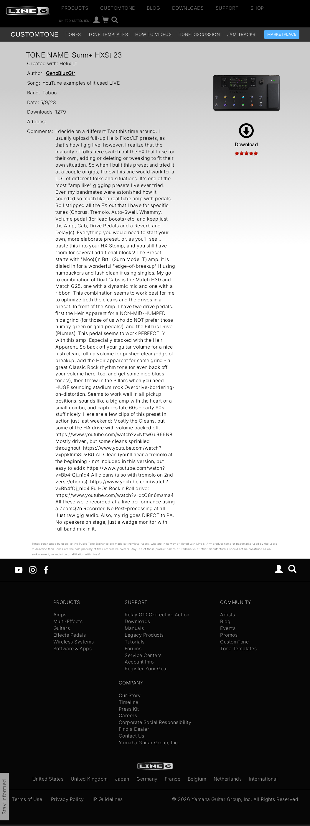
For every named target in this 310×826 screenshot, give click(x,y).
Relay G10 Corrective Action (157, 615)
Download (246, 135)
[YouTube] (18, 569)
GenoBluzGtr (60, 73)
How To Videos (153, 34)
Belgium (197, 779)
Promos (229, 635)
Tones (73, 34)
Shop (257, 8)
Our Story (130, 695)
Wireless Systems (73, 642)
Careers (128, 715)
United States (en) (74, 20)
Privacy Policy (67, 799)
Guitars (61, 628)
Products (74, 8)
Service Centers (143, 655)
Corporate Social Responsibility (155, 722)
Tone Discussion (199, 34)
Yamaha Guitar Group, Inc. (149, 742)
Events (227, 628)
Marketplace (282, 34)
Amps (60, 615)
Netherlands (228, 779)
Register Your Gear (146, 668)
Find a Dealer (134, 729)
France (172, 779)
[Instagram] (33, 569)
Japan (122, 779)
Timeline (128, 702)
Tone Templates (108, 34)
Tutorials (135, 642)
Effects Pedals (69, 635)
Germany (147, 779)
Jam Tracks (241, 34)
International (263, 779)
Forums (133, 648)
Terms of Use (27, 799)
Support (227, 8)
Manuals (134, 628)
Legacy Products (144, 635)
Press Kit (129, 709)
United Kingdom (89, 779)
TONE (35, 34)
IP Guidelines (108, 799)
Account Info (139, 662)
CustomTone (117, 8)
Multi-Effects (68, 621)
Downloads (188, 8)
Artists (227, 615)
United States (48, 779)
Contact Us (131, 736)
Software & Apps (72, 648)
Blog (153, 8)
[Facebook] (46, 569)
